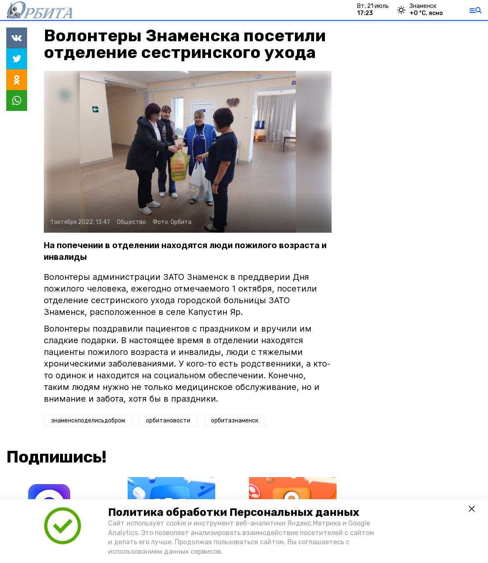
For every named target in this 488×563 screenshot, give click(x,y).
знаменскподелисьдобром (88, 420)
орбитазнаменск (234, 420)
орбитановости (168, 420)
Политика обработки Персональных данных (233, 512)
